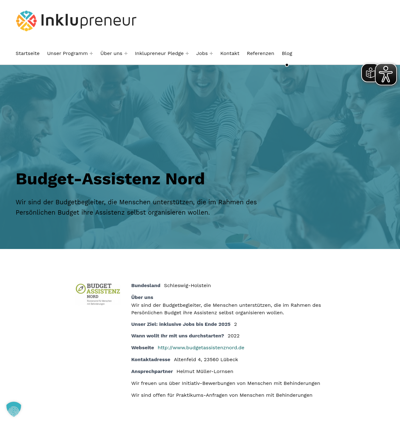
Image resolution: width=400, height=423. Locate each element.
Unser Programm (67, 53)
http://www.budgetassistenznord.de (201, 348)
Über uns (111, 53)
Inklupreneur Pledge (159, 53)
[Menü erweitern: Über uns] (126, 53)
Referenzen (260, 53)
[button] (14, 409)
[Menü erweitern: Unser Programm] (91, 53)
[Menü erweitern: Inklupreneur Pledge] (187, 53)
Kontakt (229, 53)
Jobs (202, 53)
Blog (287, 53)
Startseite (28, 53)
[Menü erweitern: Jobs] (211, 53)
